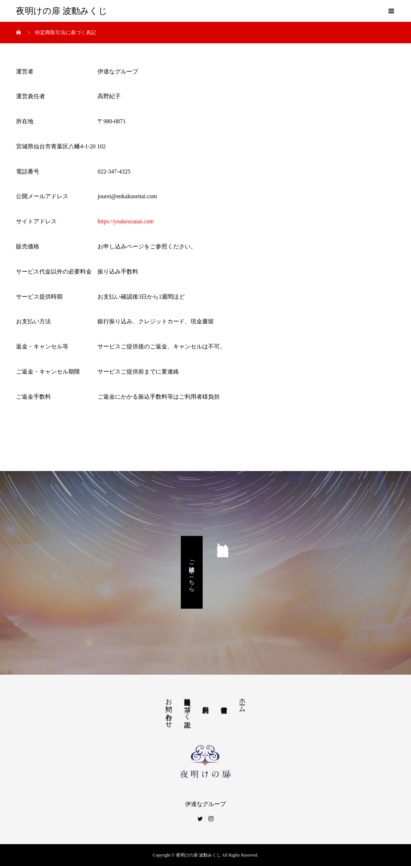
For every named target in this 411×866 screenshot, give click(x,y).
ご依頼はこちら (192, 572)
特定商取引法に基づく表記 (187, 705)
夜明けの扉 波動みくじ (61, 11)
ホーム (242, 701)
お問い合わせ (168, 709)
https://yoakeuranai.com (125, 221)
